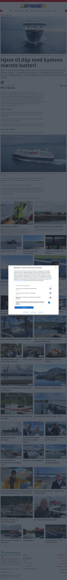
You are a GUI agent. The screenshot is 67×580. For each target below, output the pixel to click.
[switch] (49, 288)
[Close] (56, 268)
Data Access (33, 312)
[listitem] (33, 285)
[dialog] (33, 290)
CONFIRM (24, 307)
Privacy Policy (41, 312)
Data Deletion (26, 312)
